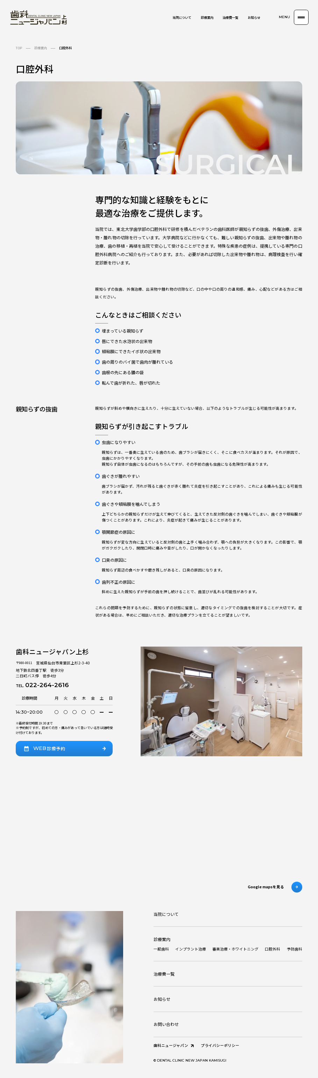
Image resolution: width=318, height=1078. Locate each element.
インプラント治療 (190, 949)
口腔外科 (272, 949)
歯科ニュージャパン (174, 1046)
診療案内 (207, 17)
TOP (19, 47)
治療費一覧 (230, 17)
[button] (294, 17)
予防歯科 (294, 949)
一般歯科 (161, 949)
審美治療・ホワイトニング (235, 949)
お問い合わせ (166, 1024)
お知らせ (254, 17)
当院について (181, 17)
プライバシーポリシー (220, 1045)
